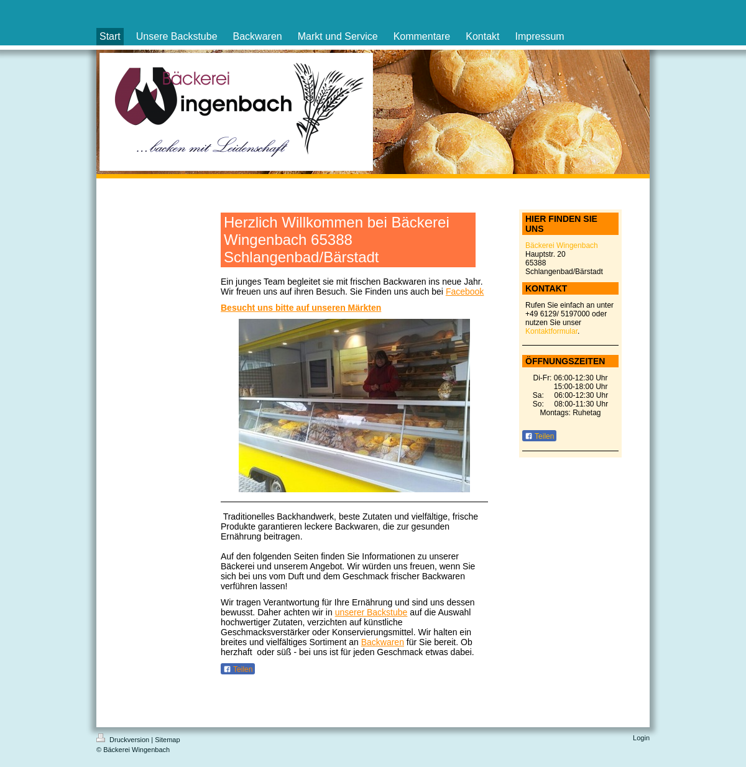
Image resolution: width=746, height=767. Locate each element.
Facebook (465, 291)
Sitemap (167, 739)
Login (641, 738)
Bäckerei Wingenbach (561, 245)
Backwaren (382, 642)
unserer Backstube (371, 612)
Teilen (237, 669)
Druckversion (123, 739)
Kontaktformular (551, 331)
